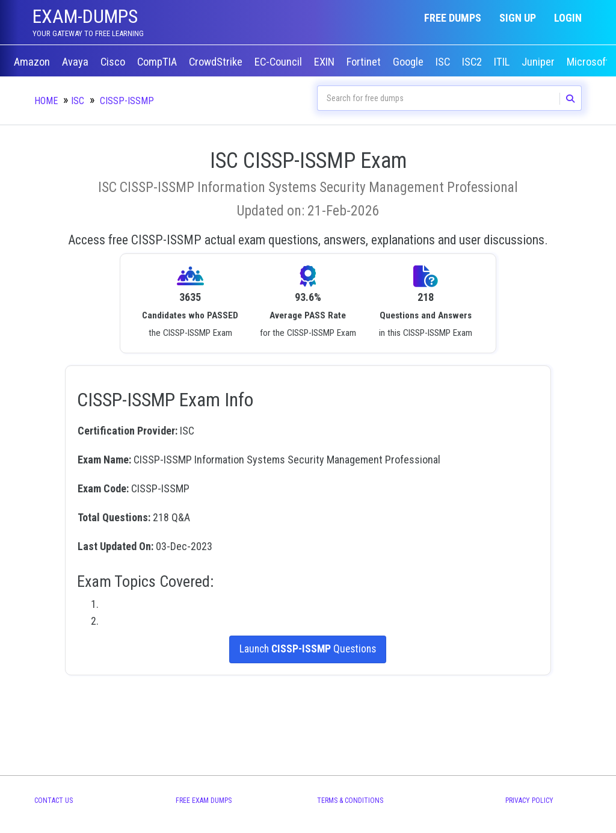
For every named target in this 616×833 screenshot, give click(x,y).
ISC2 (473, 62)
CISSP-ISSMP (127, 101)
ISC (444, 62)
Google (409, 62)
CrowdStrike (217, 62)
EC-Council (279, 62)
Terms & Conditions (350, 800)
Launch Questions (308, 649)
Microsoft (589, 62)
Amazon (33, 62)
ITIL (503, 62)
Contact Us (53, 800)
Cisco (114, 62)
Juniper (539, 62)
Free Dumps (452, 17)
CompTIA (158, 62)
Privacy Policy (529, 800)
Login (568, 17)
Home (46, 101)
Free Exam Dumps (204, 800)
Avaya (76, 62)
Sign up (517, 17)
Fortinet (364, 62)
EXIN (325, 62)
